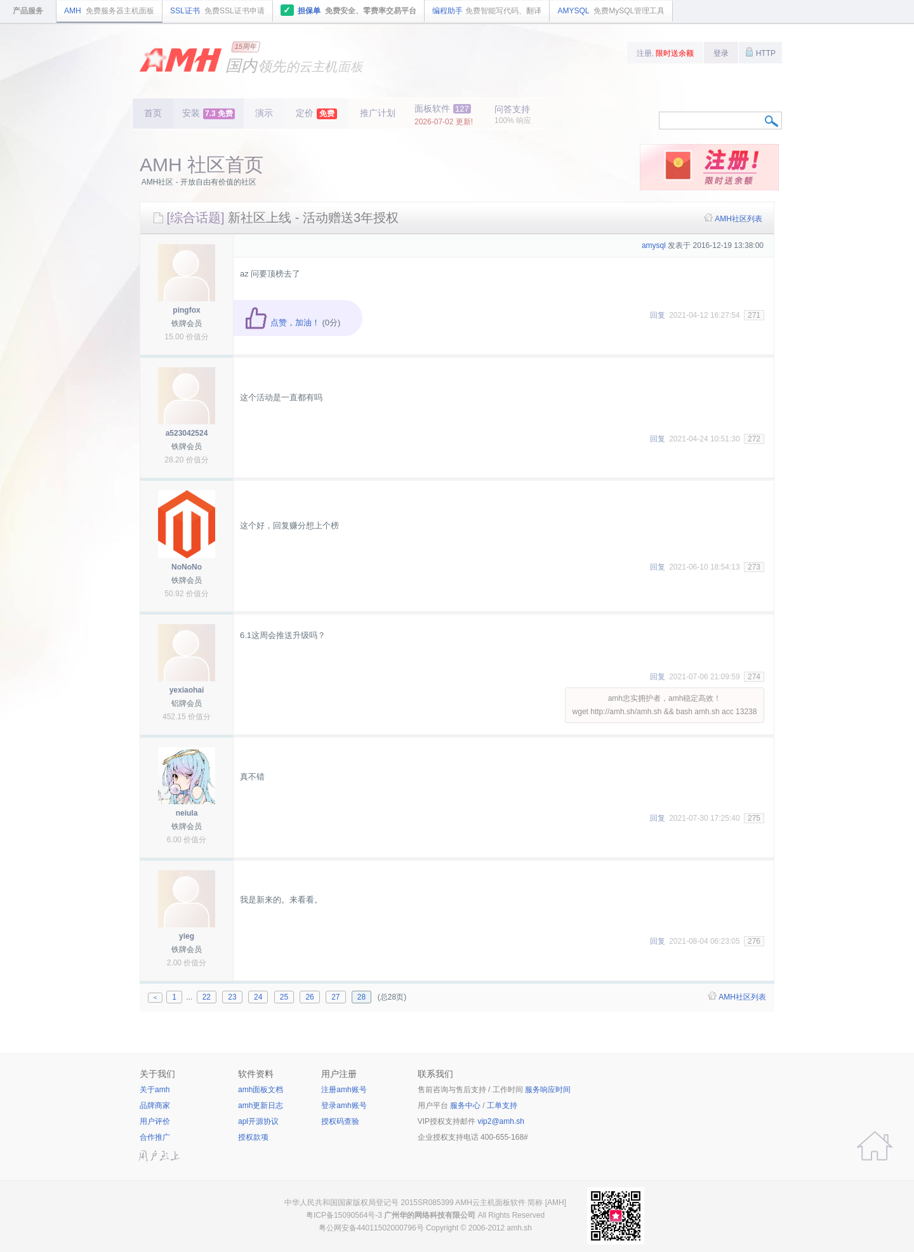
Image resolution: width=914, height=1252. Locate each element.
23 (232, 997)
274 (754, 676)
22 (206, 997)
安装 (208, 113)
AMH (109, 10)
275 (754, 818)
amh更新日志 (260, 1105)
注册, (665, 53)
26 (309, 997)
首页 (153, 113)
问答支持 (512, 114)
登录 (721, 53)
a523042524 (187, 433)
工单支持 (502, 1105)
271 (754, 315)
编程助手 (486, 10)
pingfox (186, 310)
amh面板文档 (260, 1089)
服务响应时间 (548, 1089)
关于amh (154, 1089)
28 (361, 997)
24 (258, 997)
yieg (186, 936)
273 (754, 567)
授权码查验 (340, 1121)
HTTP (760, 52)
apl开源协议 (258, 1121)
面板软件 (443, 114)
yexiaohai (186, 690)
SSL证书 (217, 10)
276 (754, 941)
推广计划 (377, 113)
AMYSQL (611, 10)
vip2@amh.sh (500, 1121)
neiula (187, 813)
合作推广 (155, 1137)
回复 (657, 315)
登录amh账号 (343, 1105)
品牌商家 (155, 1105)
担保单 (349, 10)
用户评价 (155, 1121)
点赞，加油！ (282, 322)
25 (284, 997)
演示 (264, 113)
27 (335, 997)
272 (754, 438)
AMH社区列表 (738, 218)
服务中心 (465, 1105)
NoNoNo (186, 567)
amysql (654, 245)
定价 (316, 113)
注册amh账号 (343, 1089)
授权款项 (253, 1137)
